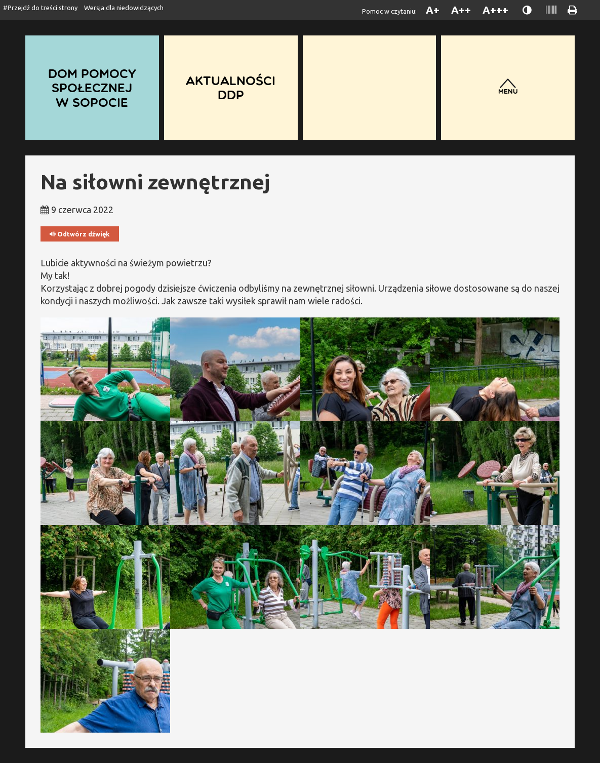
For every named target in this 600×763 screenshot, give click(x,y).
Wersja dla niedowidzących (124, 7)
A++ (461, 10)
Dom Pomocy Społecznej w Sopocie (92, 87)
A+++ (495, 10)
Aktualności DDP (230, 87)
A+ (432, 10)
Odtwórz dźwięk (80, 234)
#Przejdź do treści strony (40, 7)
